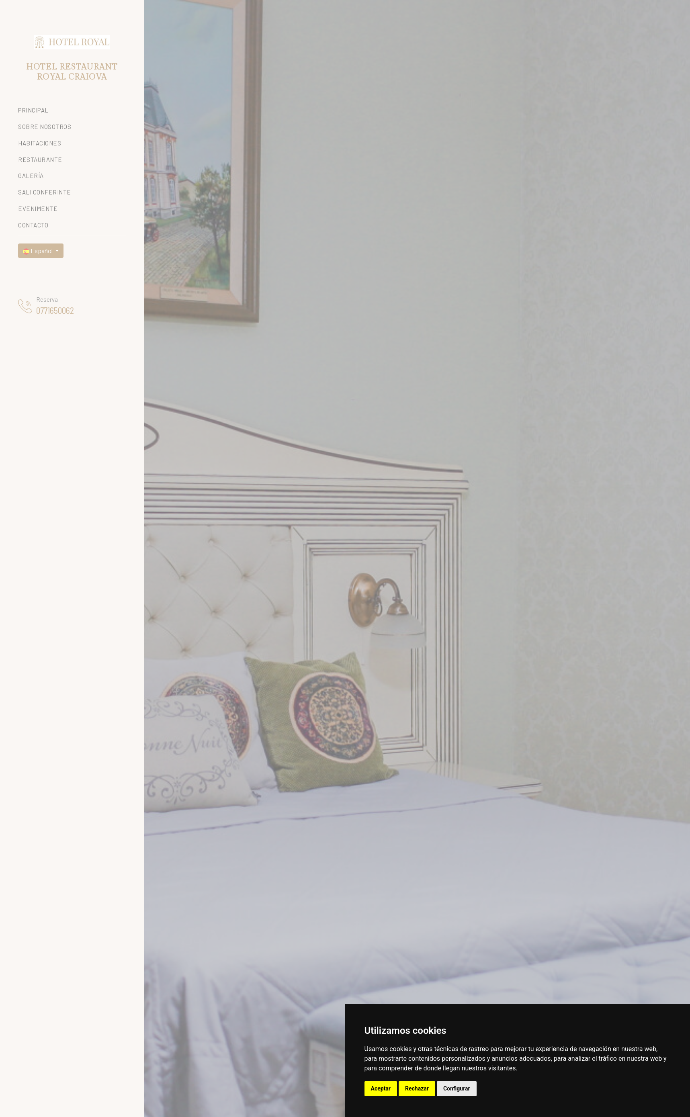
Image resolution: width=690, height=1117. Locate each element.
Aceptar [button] (381, 1088)
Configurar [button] (456, 1088)
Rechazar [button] (417, 1088)
